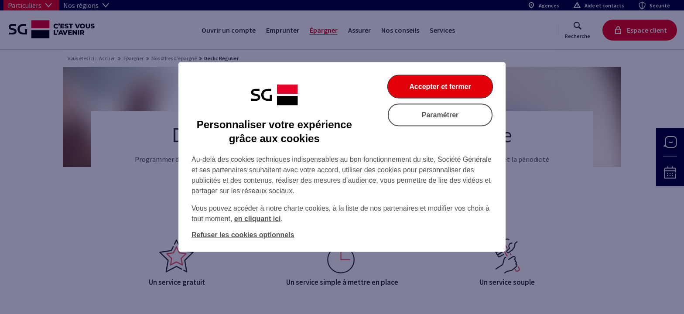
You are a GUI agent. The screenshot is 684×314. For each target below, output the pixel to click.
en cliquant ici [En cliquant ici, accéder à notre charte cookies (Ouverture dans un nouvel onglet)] (257, 218)
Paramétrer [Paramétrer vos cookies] (440, 115)
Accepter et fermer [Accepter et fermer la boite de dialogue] (440, 86)
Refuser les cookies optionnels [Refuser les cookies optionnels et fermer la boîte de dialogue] (243, 235)
